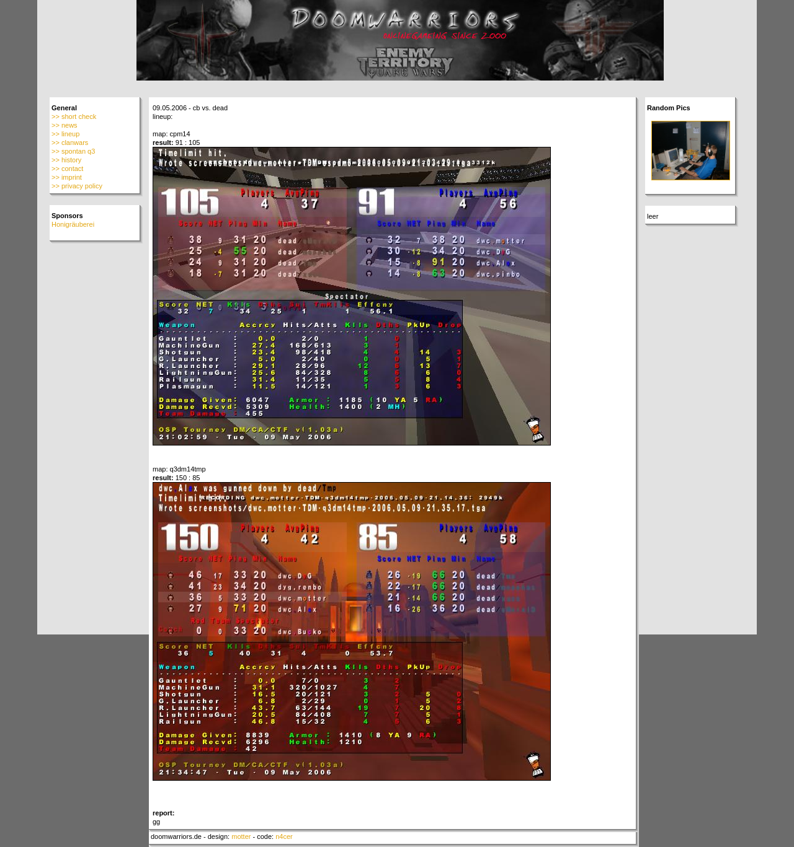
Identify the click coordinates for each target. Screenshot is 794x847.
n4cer (284, 836)
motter (241, 836)
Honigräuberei (72, 224)
